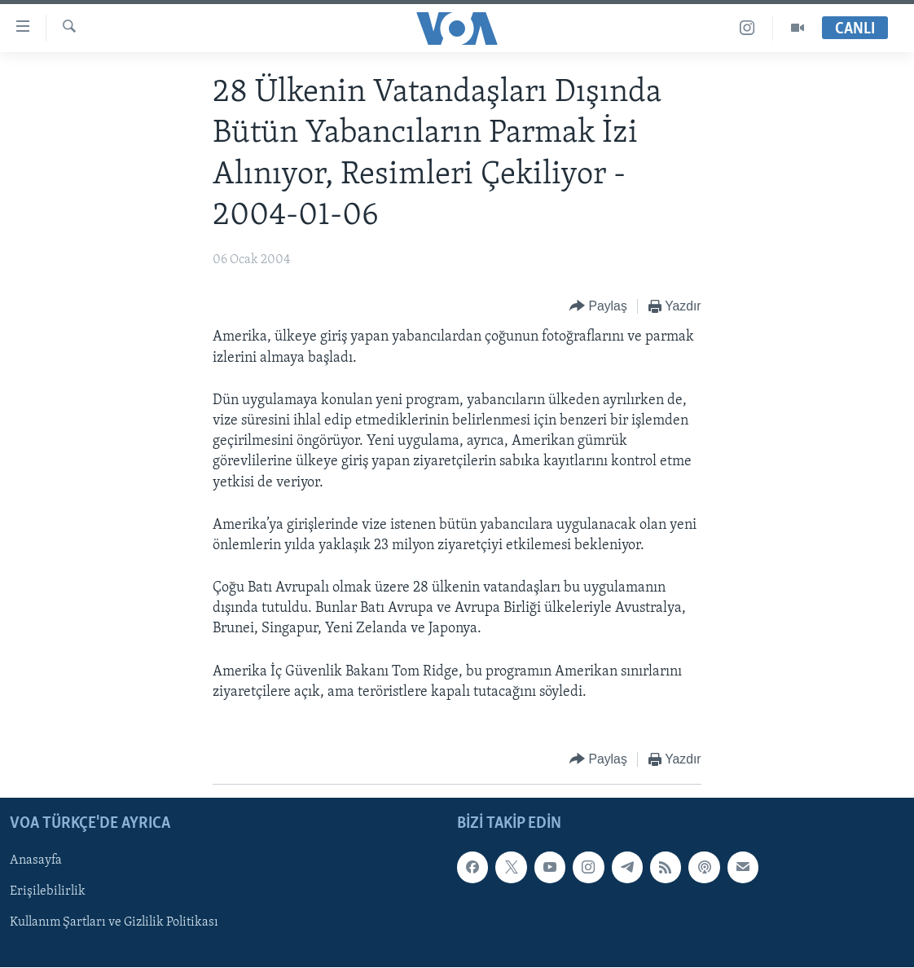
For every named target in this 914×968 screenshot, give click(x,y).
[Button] (598, 307)
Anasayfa (36, 860)
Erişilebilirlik (48, 892)
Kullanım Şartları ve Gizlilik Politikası (114, 923)
